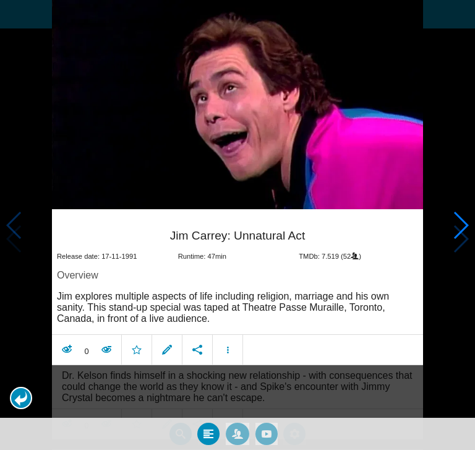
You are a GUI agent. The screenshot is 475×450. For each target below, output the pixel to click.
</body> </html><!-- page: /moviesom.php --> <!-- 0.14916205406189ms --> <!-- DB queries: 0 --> (237, 225)
